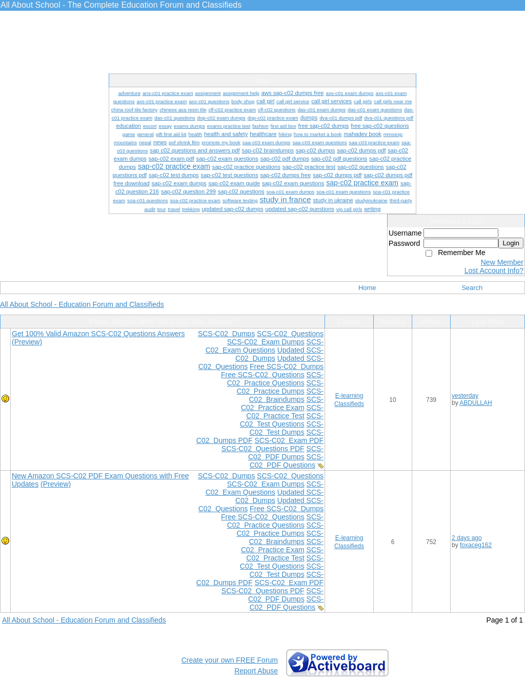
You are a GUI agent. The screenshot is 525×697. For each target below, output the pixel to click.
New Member (502, 262)
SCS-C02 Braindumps (286, 395)
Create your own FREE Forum (229, 660)
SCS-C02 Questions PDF (263, 448)
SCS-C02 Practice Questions (275, 379)
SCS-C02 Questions (290, 334)
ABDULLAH (475, 402)
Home (367, 288)
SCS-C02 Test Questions (282, 420)
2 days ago (467, 537)
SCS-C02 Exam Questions (265, 346)
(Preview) (27, 342)
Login (510, 243)
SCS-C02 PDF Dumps (286, 452)
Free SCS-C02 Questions (263, 375)
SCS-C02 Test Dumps (287, 428)
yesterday (465, 395)
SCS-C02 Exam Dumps (266, 342)
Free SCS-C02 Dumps (287, 366)
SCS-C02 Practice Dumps (280, 387)
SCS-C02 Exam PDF (289, 440)
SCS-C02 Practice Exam (282, 403)
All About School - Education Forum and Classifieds (82, 304)
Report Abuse (256, 671)
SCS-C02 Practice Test (285, 411)
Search (471, 288)
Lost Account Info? (494, 270)
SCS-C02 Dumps (226, 334)
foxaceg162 (476, 545)
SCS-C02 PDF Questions (287, 461)
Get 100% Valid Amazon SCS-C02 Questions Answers (98, 334)
